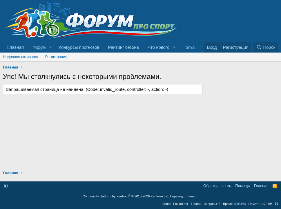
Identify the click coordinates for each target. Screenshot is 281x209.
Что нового (158, 47)
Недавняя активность (22, 57)
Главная (15, 47)
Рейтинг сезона (123, 47)
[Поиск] (265, 47)
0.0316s (240, 204)
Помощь (242, 185)
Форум (39, 47)
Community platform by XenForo (126, 196)
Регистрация (56, 57)
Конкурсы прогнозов (79, 47)
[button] (50, 47)
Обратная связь (217, 185)
